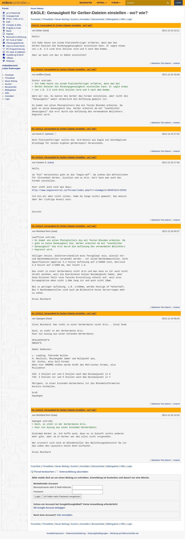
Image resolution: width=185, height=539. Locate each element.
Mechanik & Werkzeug (14, 37)
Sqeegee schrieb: (42, 421)
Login (178, 3)
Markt (7, 31)
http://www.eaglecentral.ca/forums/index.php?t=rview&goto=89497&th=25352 (79, 190)
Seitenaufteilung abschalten (72, 471)
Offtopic (8, 58)
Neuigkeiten (85, 3)
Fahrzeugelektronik (13, 43)
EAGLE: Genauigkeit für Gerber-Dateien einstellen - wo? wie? (62, 25)
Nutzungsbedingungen (98, 533)
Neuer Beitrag (11, 81)
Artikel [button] (102, 3)
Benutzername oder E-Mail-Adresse (52, 487)
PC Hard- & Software (14, 52)
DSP (6, 22)
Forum (5, 8)
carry (50, 162)
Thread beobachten (42, 471)
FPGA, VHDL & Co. (13, 19)
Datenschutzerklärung (76, 533)
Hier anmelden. (65, 515)
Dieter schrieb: (42, 80)
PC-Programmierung (14, 49)
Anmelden (9, 96)
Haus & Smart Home (14, 46)
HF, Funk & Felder (12, 40)
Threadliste (10, 78)
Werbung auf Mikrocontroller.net (124, 533)
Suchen (8, 84)
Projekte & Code (12, 28)
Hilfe (7, 93)
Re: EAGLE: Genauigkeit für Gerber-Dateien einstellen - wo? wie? (64, 69)
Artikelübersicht (10, 65)
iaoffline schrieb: (44, 237)
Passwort (38, 491)
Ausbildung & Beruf (13, 55)
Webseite (9, 61)
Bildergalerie (10, 90)
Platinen (8, 34)
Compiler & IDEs (12, 25)
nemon (49, 134)
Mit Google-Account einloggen (49, 507)
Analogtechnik (11, 16)
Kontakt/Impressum (55, 533)
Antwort (176, 63)
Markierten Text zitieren (161, 63)
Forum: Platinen (37, 8)
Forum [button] (116, 3)
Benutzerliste (10, 87)
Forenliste (9, 75)
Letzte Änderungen (11, 68)
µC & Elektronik (11, 13)
